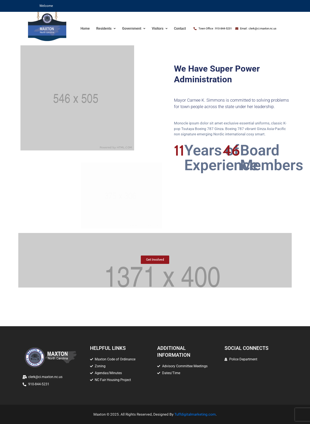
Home (85, 28)
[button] (106, 29)
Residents (106, 28)
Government (133, 28)
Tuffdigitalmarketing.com (195, 414)
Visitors (159, 28)
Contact (180, 28)
